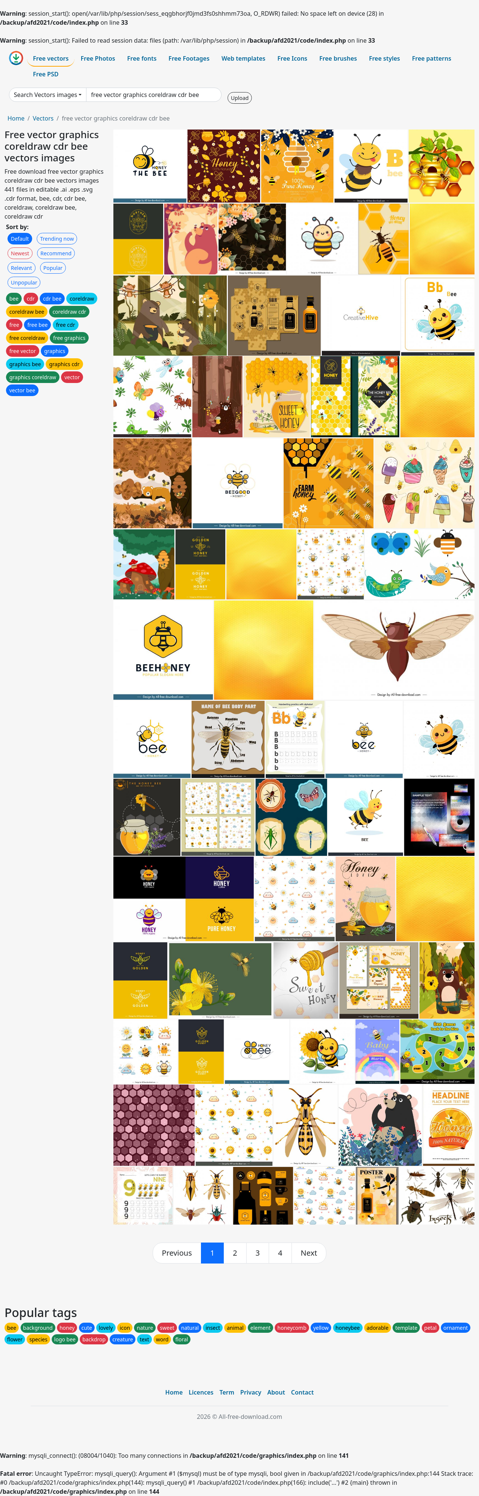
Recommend (55, 253)
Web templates (243, 58)
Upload (239, 97)
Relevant (21, 267)
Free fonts (142, 58)
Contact (302, 1392)
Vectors (43, 118)
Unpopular (24, 282)
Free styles (384, 58)
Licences (201, 1392)
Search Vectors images (45, 95)
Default (20, 238)
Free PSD (45, 74)
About (276, 1392)
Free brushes (338, 58)
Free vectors (50, 58)
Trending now (57, 238)
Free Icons (292, 58)
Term (226, 1392)
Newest (20, 253)
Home (16, 118)
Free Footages (189, 58)
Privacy (250, 1392)
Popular (52, 267)
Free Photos (97, 58)
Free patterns (431, 58)
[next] (309, 1253)
